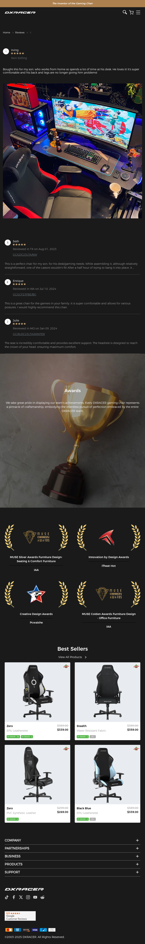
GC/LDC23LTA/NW (25, 254)
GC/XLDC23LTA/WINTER (29, 334)
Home (6, 32)
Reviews (19, 32)
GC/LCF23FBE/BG (24, 294)
